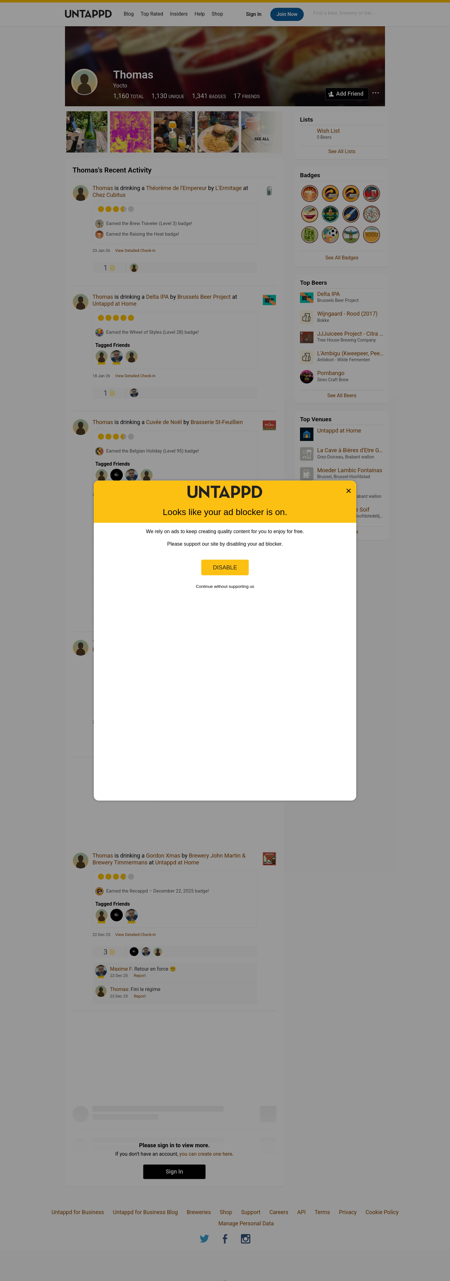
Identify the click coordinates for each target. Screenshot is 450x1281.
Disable (225, 567)
